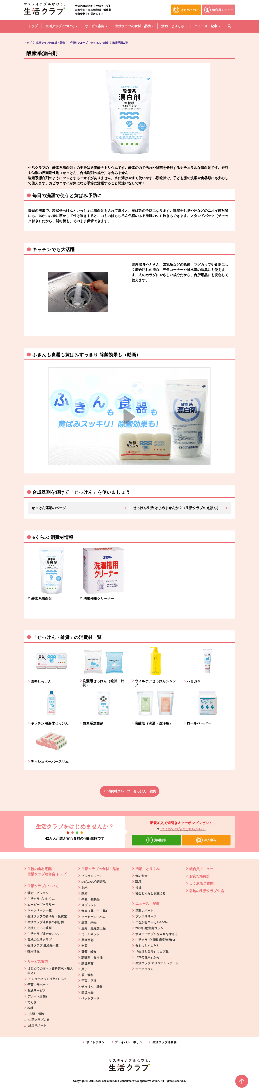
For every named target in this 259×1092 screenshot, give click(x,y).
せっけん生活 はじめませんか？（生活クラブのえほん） (176, 508)
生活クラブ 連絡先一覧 (42, 945)
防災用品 (87, 992)
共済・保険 (34, 1014)
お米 (84, 887)
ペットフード (90, 998)
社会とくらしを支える (150, 893)
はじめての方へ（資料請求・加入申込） (50, 971)
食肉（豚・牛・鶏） (95, 911)
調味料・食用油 (92, 957)
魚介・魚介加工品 (93, 928)
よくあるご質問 (201, 883)
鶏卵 (84, 893)
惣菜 (84, 946)
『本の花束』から (147, 957)
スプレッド (88, 905)
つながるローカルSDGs (151, 922)
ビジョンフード (92, 876)
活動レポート (144, 910)
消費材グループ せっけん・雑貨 (131, 791)
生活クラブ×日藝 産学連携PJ (155, 940)
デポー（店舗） (38, 996)
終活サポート (35, 1025)
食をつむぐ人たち (147, 945)
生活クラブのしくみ (41, 899)
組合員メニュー (201, 869)
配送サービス (36, 990)
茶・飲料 (87, 975)
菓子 (84, 969)
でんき (31, 1002)
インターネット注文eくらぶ (45, 979)
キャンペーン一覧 (39, 910)
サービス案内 (37, 961)
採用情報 (33, 951)
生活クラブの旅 (36, 1019)
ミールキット (90, 934)
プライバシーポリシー (130, 1042)
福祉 (30, 1008)
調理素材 (87, 963)
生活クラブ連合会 (164, 1042)
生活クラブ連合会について (45, 933)
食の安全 (141, 876)
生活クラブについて (42, 886)
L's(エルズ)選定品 (93, 881)
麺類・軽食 (88, 951)
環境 (138, 881)
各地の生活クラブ (39, 939)
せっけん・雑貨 (92, 986)
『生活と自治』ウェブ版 (152, 951)
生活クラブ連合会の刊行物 (45, 922)
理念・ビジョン (38, 893)
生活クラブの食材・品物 (100, 869)
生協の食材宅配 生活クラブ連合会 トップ (46, 871)
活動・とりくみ (147, 869)
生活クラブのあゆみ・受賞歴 (47, 916)
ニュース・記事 (147, 903)
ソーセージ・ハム (93, 916)
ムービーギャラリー (41, 904)
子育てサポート (38, 984)
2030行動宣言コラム (149, 928)
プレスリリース (145, 916)
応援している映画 (39, 928)
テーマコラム (144, 969)
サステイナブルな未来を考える (156, 934)
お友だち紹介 (199, 876)
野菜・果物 (88, 922)
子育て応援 (88, 981)
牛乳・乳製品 (90, 899)
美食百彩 (87, 940)
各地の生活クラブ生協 (206, 891)
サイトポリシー (96, 1042)
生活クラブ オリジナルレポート (156, 963)
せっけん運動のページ (49, 508)
